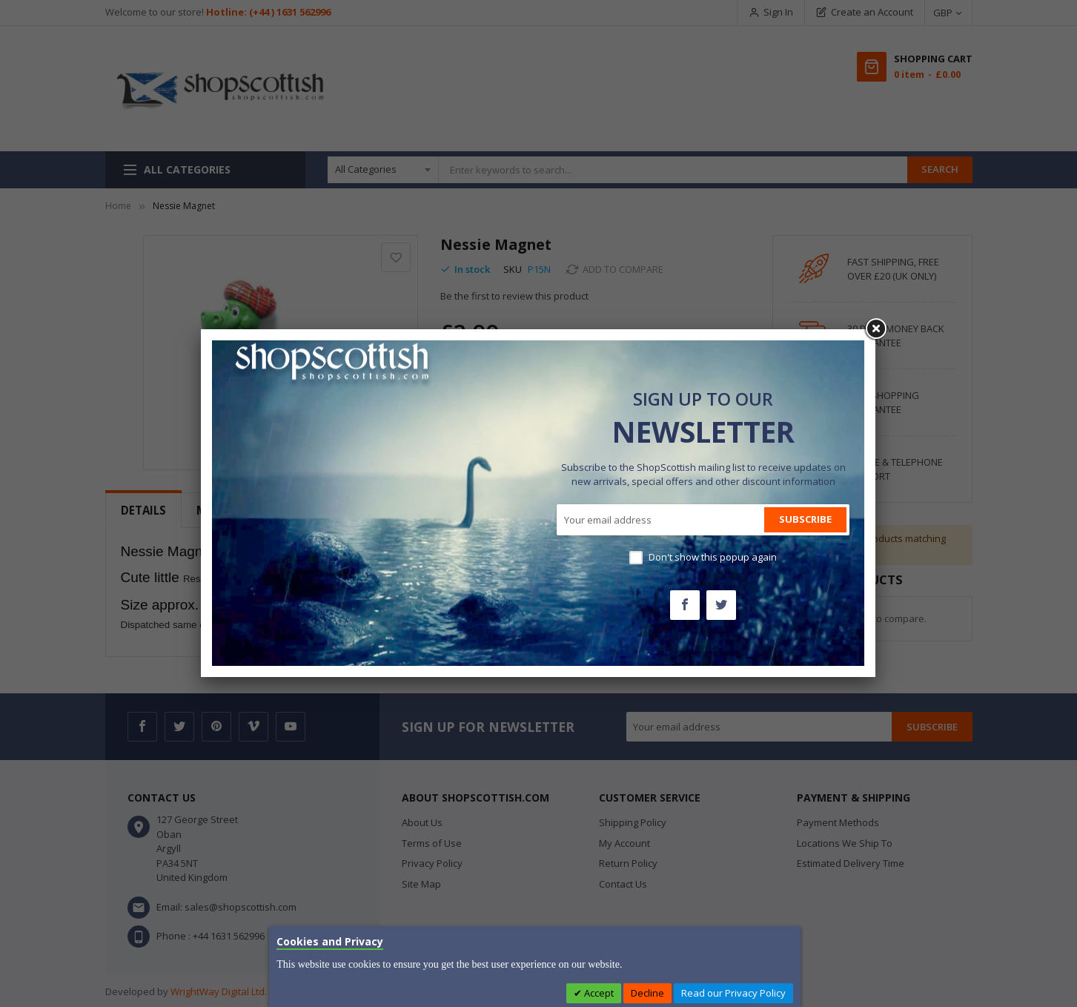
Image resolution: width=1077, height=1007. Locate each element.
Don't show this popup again (713, 557)
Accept (598, 993)
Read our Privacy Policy (733, 993)
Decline (647, 993)
